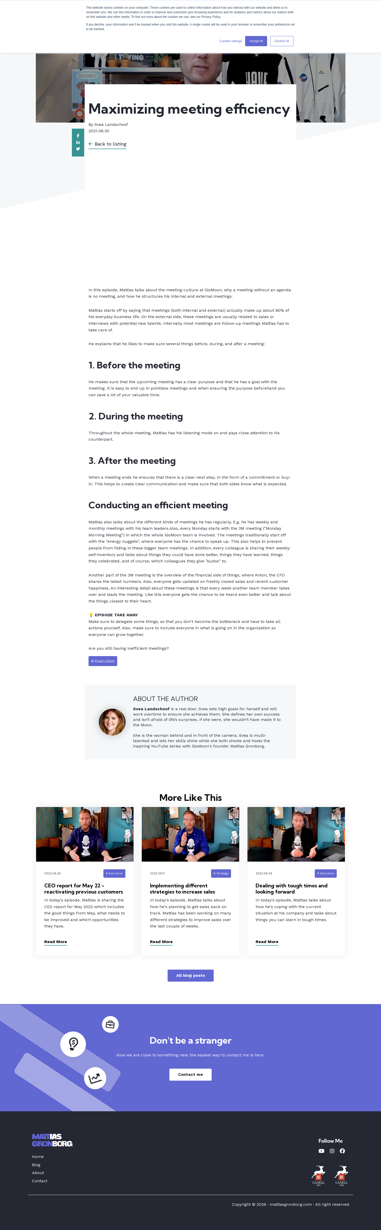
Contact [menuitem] (39, 1180)
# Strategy (221, 873)
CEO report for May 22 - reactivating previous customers (83, 888)
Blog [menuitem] (36, 1164)
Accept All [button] (256, 41)
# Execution (103, 661)
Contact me (190, 1074)
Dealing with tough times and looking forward (292, 888)
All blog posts (190, 975)
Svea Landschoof (111, 124)
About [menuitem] (38, 1172)
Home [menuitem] (38, 1156)
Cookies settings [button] (231, 41)
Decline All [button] (282, 41)
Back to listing (107, 144)
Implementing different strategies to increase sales (182, 888)
